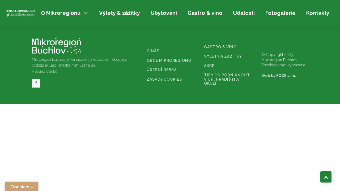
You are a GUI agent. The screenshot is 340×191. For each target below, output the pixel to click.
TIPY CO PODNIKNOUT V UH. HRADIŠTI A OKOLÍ (227, 79)
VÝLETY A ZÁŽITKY (223, 56)
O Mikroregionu (64, 13)
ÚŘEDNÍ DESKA (162, 70)
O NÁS (153, 51)
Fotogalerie (280, 13)
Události (244, 13)
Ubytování (164, 13)
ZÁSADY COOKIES (164, 79)
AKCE (209, 66)
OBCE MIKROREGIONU (169, 61)
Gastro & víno (205, 13)
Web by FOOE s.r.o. (278, 75)
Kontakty (317, 13)
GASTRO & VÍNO (220, 47)
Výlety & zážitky (119, 13)
